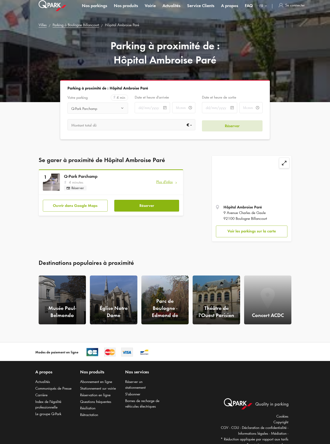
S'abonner (132, 394)
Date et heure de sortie (219, 97)
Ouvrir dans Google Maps (75, 204)
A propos (229, 9)
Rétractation (89, 414)
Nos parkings (94, 9)
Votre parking (77, 97)
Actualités (171, 9)
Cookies (282, 416)
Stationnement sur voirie (98, 388)
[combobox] (264, 10)
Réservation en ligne (95, 394)
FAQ (249, 9)
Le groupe (48, 413)
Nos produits (126, 9)
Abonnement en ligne (96, 381)
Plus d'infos (164, 181)
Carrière (41, 394)
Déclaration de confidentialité (264, 427)
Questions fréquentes (95, 401)
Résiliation (87, 408)
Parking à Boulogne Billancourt (76, 24)
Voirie (150, 9)
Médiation (279, 433)
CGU (235, 427)
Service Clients (200, 9)
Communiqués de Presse (53, 388)
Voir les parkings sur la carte (251, 231)
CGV (224, 427)
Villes (43, 24)
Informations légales (253, 433)
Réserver (146, 204)
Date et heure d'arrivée (152, 97)
